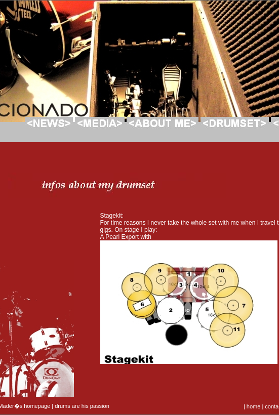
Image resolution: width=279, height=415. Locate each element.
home (254, 406)
